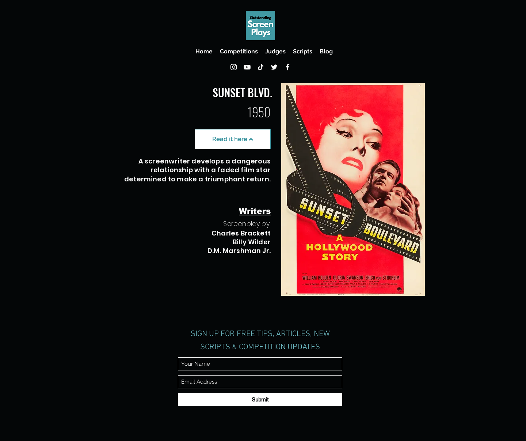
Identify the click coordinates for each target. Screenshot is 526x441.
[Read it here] (233, 139)
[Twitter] (274, 67)
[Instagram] (233, 67)
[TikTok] (260, 67)
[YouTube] (247, 67)
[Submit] (260, 399)
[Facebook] (287, 67)
